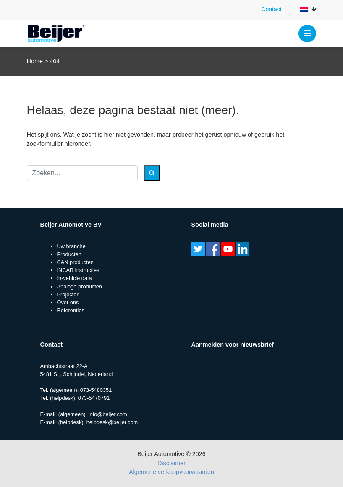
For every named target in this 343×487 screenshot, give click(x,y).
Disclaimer (171, 463)
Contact (271, 9)
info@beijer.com (108, 414)
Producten (69, 254)
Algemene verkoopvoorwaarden (171, 472)
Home (35, 61)
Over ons (68, 302)
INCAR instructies (78, 270)
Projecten (68, 294)
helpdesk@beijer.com (112, 422)
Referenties (70, 310)
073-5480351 (96, 390)
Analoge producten (79, 286)
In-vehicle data (74, 278)
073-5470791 (94, 398)
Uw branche (71, 246)
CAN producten (75, 262)
